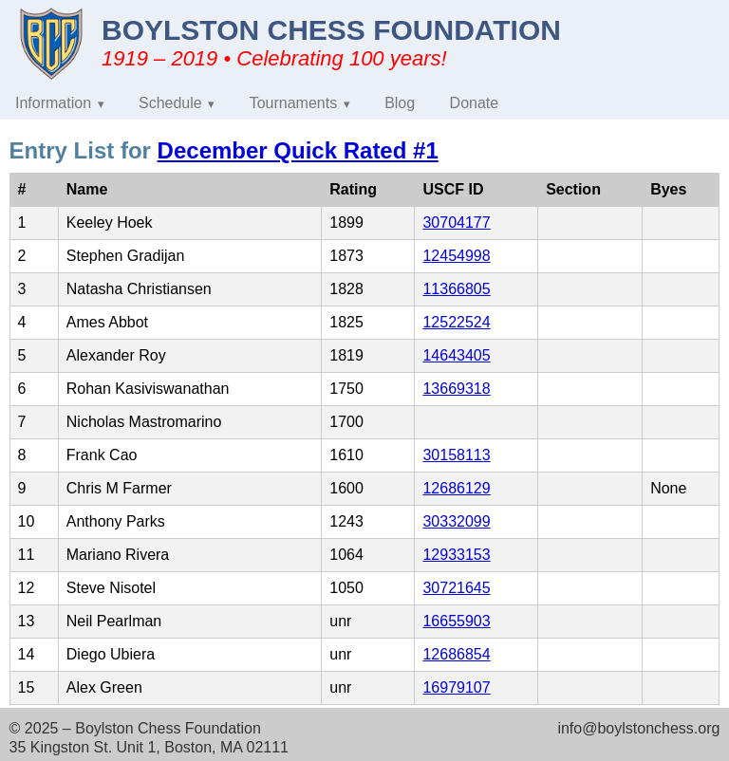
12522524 (456, 322)
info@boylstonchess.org (638, 728)
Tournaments (294, 103)
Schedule (170, 103)
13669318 (456, 388)
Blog (399, 103)
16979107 (456, 687)
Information (53, 103)
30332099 (456, 521)
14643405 (456, 355)
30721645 (456, 588)
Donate (474, 103)
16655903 (456, 621)
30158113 (456, 455)
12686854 (456, 654)
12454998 (456, 256)
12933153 (456, 555)
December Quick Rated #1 (298, 150)
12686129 (456, 488)
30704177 (456, 222)
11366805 (456, 289)
